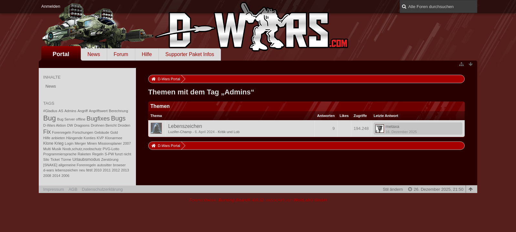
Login (69, 143)
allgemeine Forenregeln (77, 165)
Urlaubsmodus (86, 159)
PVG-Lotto (111, 149)
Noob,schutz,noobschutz (81, 149)
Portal (61, 54)
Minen (92, 143)
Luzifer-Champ (179, 132)
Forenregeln (61, 132)
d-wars (48, 170)
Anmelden (50, 6)
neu (82, 170)
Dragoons (82, 125)
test (89, 170)
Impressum (53, 189)
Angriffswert (98, 111)
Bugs (118, 118)
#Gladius (50, 111)
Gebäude (101, 132)
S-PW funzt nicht (118, 154)
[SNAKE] (50, 165)
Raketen (84, 154)
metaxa (392, 126)
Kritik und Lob (229, 132)
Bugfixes (98, 118)
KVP (100, 138)
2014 (56, 176)
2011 (107, 170)
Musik (56, 149)
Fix (47, 132)
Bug (49, 118)
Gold (114, 132)
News (94, 54)
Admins (70, 111)
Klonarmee (113, 138)
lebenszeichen (66, 170)
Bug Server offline (71, 119)
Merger (80, 143)
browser (119, 165)
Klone (48, 143)
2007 (127, 143)
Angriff (82, 111)
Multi (47, 149)
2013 (125, 170)
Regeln (97, 154)
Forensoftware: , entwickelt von (258, 200)
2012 (116, 170)
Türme (66, 159)
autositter (104, 165)
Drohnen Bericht (104, 125)
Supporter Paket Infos (189, 54)
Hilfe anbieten (54, 138)
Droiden (124, 125)
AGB (72, 189)
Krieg (59, 143)
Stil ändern (393, 189)
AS (60, 111)
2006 (65, 176)
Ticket (55, 159)
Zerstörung (109, 159)
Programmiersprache (60, 154)
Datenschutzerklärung (102, 189)
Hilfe (147, 54)
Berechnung (118, 111)
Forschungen (82, 132)
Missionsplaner (110, 143)
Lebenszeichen (185, 126)
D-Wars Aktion (54, 125)
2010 (98, 170)
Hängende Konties (81, 138)
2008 (47, 176)
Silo (46, 159)
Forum (121, 54)
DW (70, 125)
